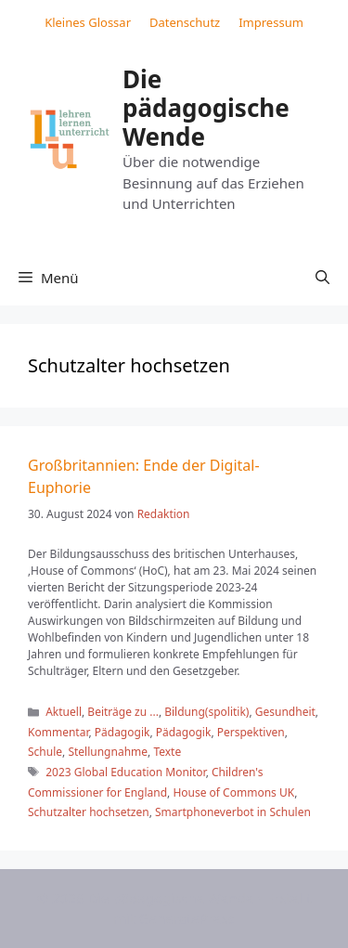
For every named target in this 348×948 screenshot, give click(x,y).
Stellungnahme (108, 752)
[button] (322, 277)
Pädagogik (122, 732)
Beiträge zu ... (123, 712)
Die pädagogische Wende (206, 107)
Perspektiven (251, 732)
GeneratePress (187, 918)
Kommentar (58, 732)
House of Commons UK (233, 792)
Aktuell (63, 712)
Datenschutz (184, 22)
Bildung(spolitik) (206, 712)
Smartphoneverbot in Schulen (233, 812)
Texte (167, 752)
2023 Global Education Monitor (125, 772)
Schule (45, 752)
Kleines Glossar (88, 22)
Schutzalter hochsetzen (88, 812)
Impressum (270, 22)
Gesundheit (285, 712)
